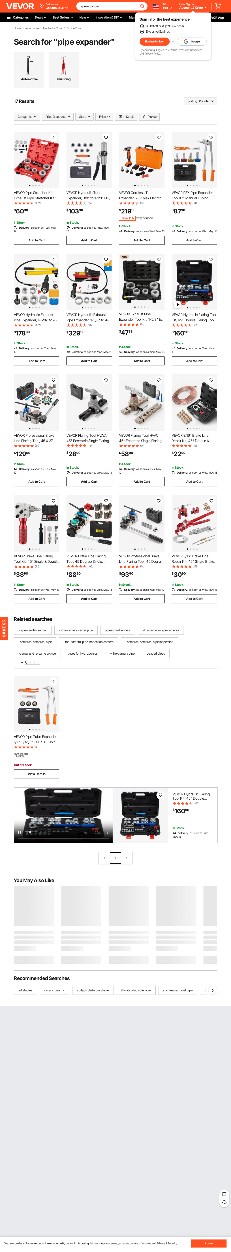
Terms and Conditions (189, 50)
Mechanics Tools (52, 28)
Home (17, 28)
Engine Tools (74, 28)
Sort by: (193, 101)
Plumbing (64, 79)
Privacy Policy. (153, 53)
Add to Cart (36, 240)
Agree (209, 1243)
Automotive (32, 28)
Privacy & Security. (167, 1243)
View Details (36, 774)
